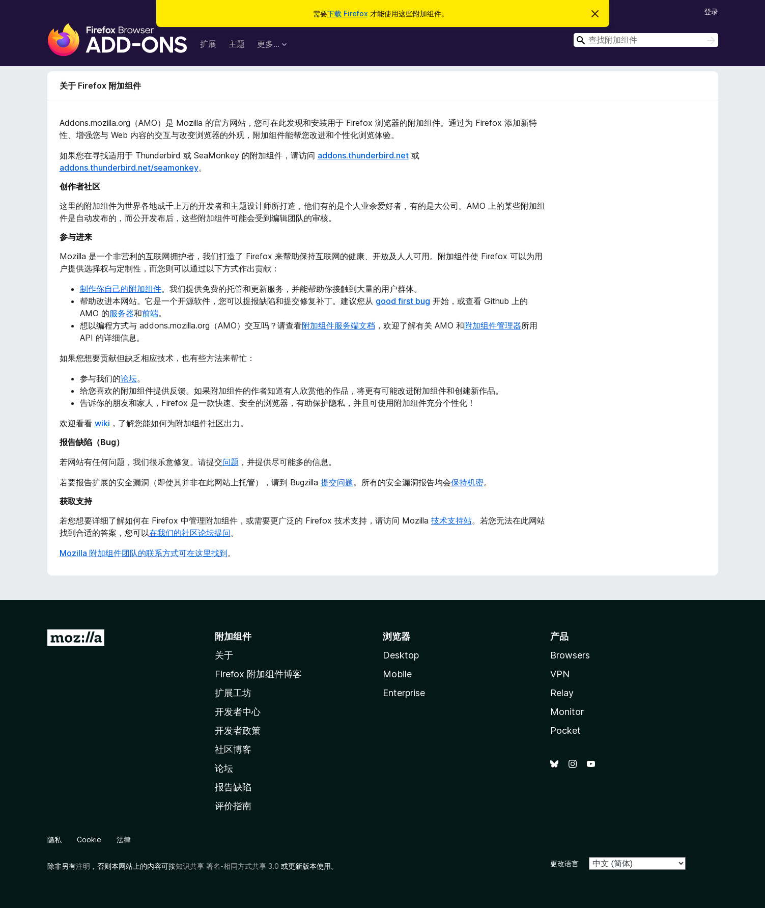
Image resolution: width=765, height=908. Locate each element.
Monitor (567, 711)
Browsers (570, 655)
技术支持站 (451, 520)
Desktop (401, 655)
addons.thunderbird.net (363, 155)
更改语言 (564, 863)
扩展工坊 (233, 692)
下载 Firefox (347, 13)
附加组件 (233, 636)
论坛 (129, 378)
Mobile (397, 674)
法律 (124, 839)
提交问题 (337, 482)
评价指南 (233, 806)
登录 (711, 11)
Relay (562, 692)
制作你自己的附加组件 (120, 289)
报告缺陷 (233, 787)
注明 (83, 866)
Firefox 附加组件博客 (258, 674)
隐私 (54, 839)
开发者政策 (238, 730)
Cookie (89, 839)
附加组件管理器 (492, 325)
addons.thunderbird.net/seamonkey (129, 167)
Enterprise (404, 692)
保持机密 (467, 482)
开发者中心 (238, 711)
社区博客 (233, 749)
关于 (224, 655)
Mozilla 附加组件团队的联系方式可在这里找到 (144, 553)
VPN (560, 674)
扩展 (208, 44)
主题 (237, 44)
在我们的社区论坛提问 (190, 533)
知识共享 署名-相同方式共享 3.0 (227, 866)
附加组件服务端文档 (338, 325)
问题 (230, 462)
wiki (102, 423)
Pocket (565, 730)
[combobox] (646, 40)
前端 (150, 313)
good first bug (403, 301)
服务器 (121, 313)
